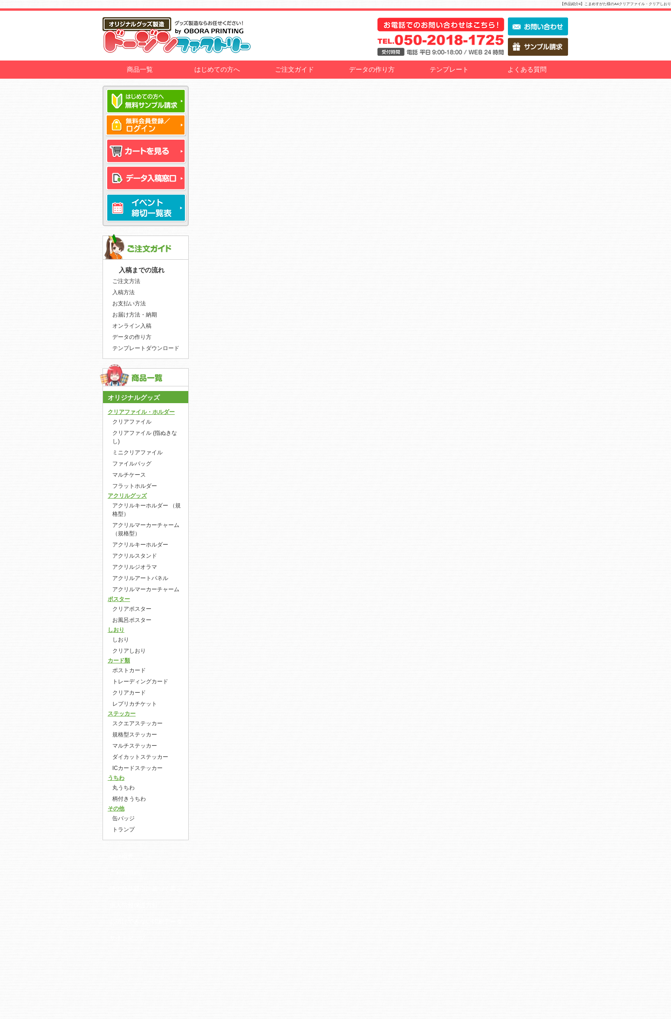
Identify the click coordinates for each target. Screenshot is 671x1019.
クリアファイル (131, 421)
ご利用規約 (125, 872)
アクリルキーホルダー (140, 544)
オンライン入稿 (131, 326)
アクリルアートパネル (140, 578)
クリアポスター (131, 609)
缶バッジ (123, 818)
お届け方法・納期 (134, 314)
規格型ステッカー (134, 734)
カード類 (119, 660)
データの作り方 (372, 69)
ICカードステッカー (137, 768)
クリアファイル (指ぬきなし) (144, 437)
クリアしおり (129, 651)
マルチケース (129, 475)
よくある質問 (527, 69)
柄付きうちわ (129, 799)
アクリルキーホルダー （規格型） (146, 509)
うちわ (116, 778)
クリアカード (129, 692)
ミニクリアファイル (137, 452)
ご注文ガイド (294, 69)
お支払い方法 (129, 303)
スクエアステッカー (137, 723)
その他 (116, 808)
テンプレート (449, 69)
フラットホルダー (134, 486)
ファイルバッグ (131, 463)
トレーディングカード (140, 681)
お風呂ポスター (131, 620)
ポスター (119, 599)
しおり (116, 630)
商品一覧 (140, 69)
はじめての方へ (217, 69)
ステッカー (122, 713)
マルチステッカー (134, 745)
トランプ (123, 829)
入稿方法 (123, 292)
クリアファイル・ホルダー (141, 412)
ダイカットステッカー (140, 757)
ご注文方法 (126, 281)
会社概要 (122, 856)
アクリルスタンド (134, 556)
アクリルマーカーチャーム (145, 589)
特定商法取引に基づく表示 (146, 888)
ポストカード (129, 670)
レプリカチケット (134, 704)
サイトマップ (128, 937)
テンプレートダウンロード (145, 348)
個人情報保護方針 (134, 905)
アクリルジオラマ (134, 567)
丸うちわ (123, 787)
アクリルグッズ (127, 496)
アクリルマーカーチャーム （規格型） (145, 529)
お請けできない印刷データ (146, 921)
